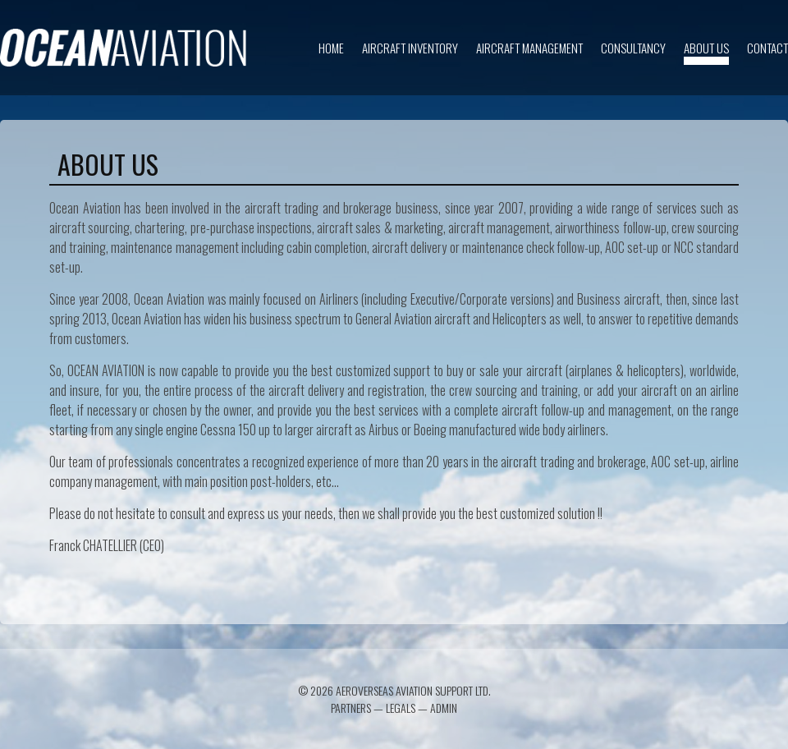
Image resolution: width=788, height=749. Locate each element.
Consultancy (633, 48)
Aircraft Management (529, 48)
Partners (351, 707)
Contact (767, 48)
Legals (400, 707)
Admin (443, 707)
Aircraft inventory (410, 48)
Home (331, 48)
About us (706, 48)
